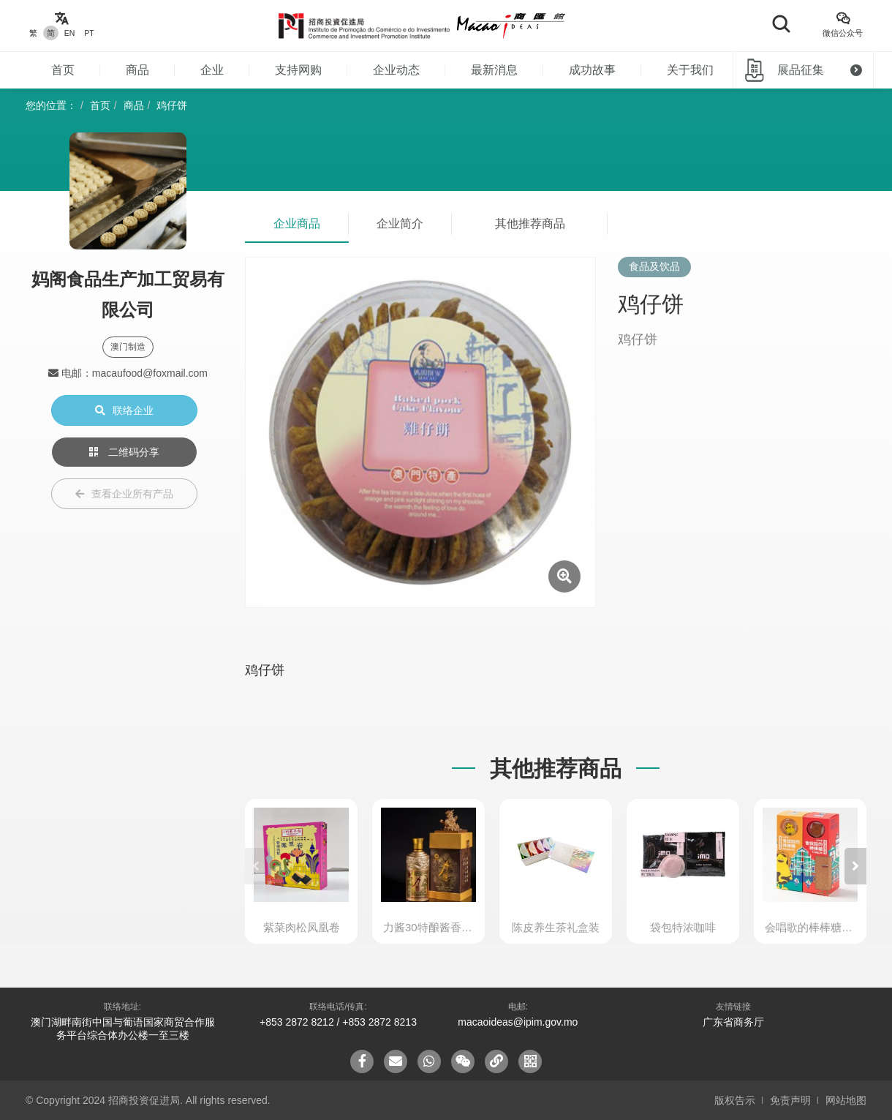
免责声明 (790, 1100)
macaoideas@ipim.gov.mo (518, 1022)
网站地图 (845, 1100)
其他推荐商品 (530, 223)
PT (89, 33)
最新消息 (494, 70)
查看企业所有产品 (124, 494)
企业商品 (296, 223)
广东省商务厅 (733, 1022)
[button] (855, 866)
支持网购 (298, 70)
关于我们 (690, 70)
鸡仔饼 (171, 105)
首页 (63, 70)
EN (69, 33)
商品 (137, 70)
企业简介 (400, 223)
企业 (212, 70)
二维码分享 (124, 452)
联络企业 (124, 410)
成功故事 (592, 70)
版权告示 (734, 1100)
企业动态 (396, 70)
